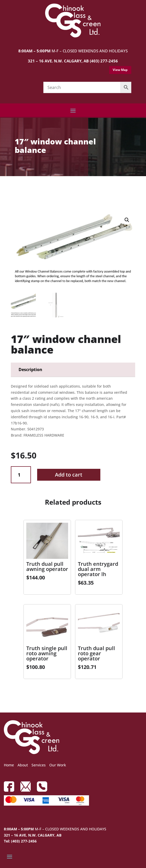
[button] (127, 220)
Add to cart (68, 474)
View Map (120, 70)
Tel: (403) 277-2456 (20, 841)
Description (30, 369)
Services (38, 765)
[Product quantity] (21, 475)
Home (9, 765)
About (23, 765)
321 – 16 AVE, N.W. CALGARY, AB (32, 835)
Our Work (57, 765)
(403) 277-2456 (104, 60)
